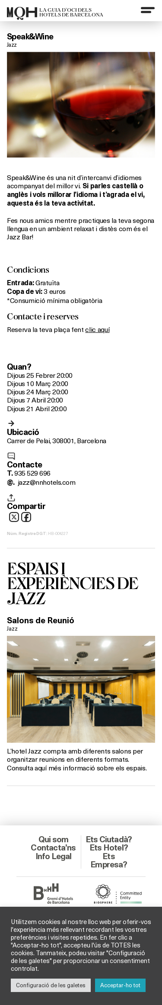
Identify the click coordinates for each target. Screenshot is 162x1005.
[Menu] (147, 10)
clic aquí (97, 329)
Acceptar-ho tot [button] (120, 985)
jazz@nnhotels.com (46, 481)
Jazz (12, 44)
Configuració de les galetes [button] (51, 985)
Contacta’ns (53, 847)
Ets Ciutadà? (109, 839)
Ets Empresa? (108, 860)
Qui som (53, 839)
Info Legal (53, 856)
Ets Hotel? (108, 847)
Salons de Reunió (40, 620)
